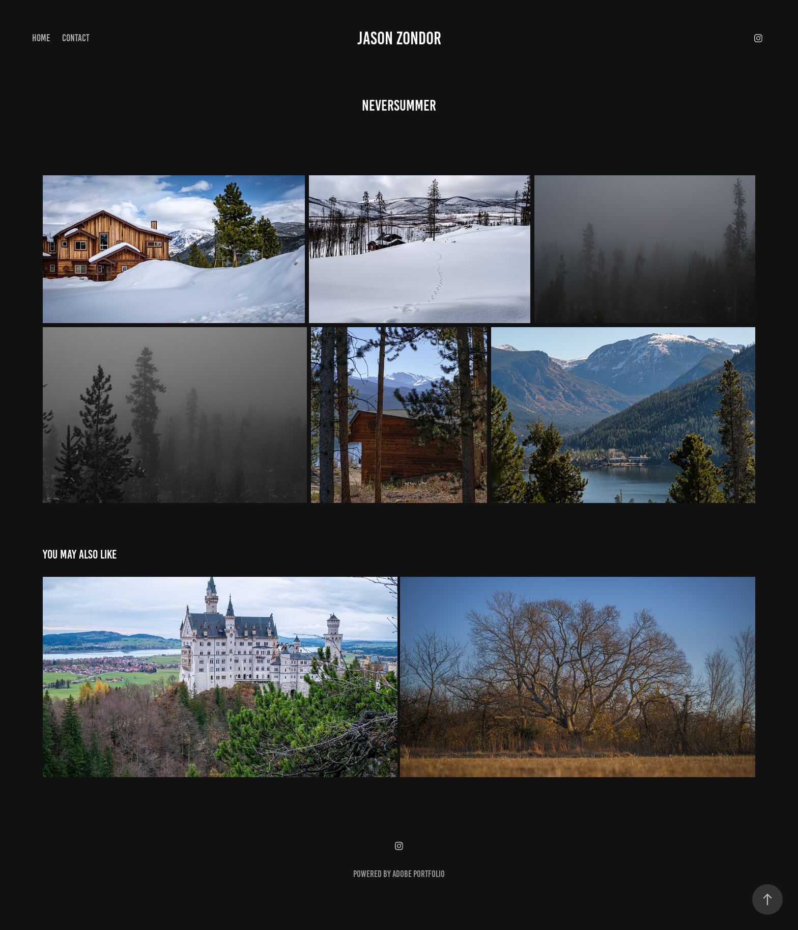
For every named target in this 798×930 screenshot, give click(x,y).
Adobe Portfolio (418, 874)
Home (41, 38)
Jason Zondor (399, 38)
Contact (76, 38)
